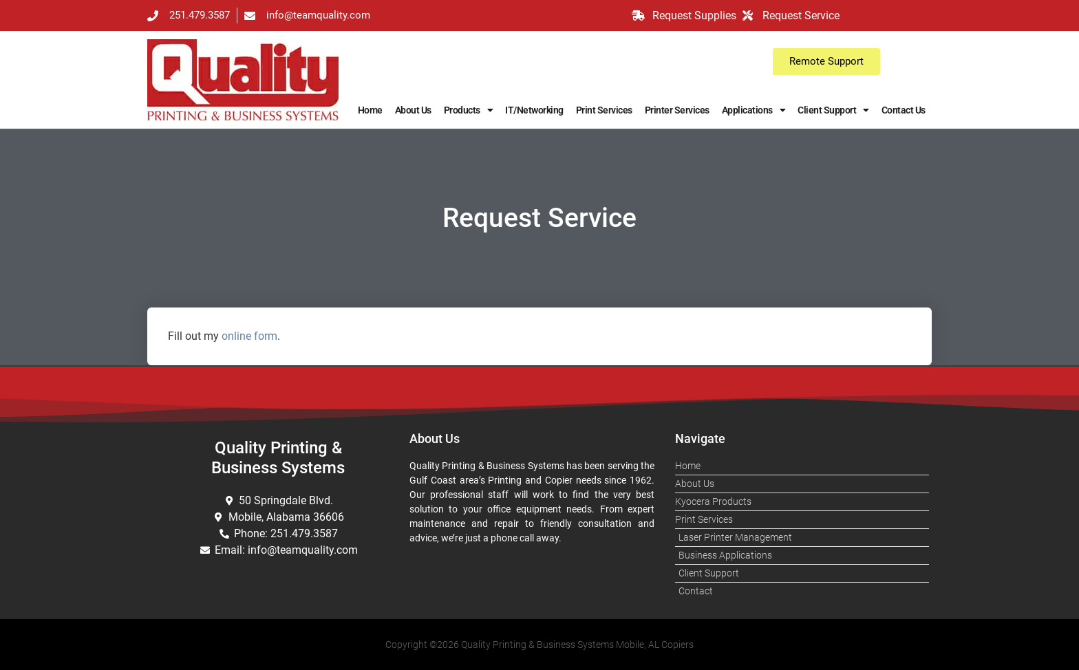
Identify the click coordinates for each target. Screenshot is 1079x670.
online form (249, 336)
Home (370, 110)
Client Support (833, 110)
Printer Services (677, 110)
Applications (754, 110)
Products (468, 110)
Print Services (604, 110)
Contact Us (904, 110)
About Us (413, 110)
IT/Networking (534, 110)
